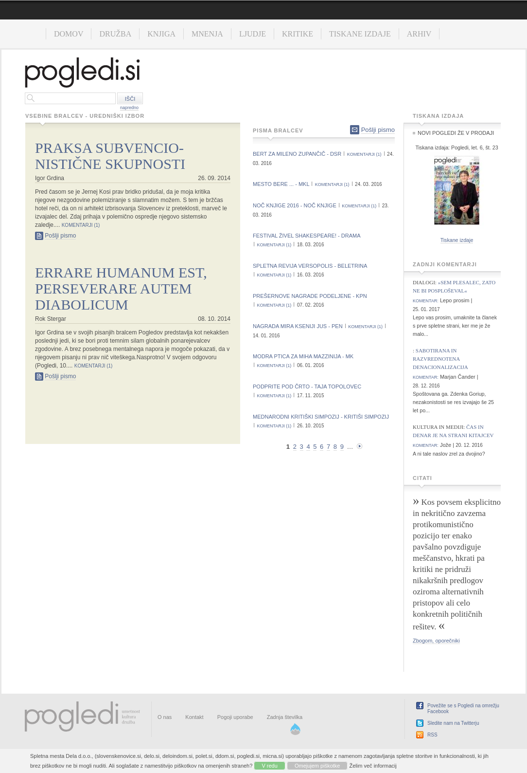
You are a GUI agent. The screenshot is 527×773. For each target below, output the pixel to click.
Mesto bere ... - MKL (281, 184)
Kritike (297, 34)
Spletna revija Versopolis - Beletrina (310, 266)
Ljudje (252, 34)
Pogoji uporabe (235, 717)
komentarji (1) (81, 225)
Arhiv (419, 34)
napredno (129, 107)
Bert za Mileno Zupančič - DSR (297, 154)
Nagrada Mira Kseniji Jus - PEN (298, 326)
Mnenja (207, 34)
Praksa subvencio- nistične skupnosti (110, 156)
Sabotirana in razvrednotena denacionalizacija (440, 359)
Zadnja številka (284, 717)
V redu (269, 766)
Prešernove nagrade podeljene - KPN (310, 296)
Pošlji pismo (60, 235)
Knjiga (161, 34)
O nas (165, 717)
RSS (432, 734)
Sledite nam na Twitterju (453, 723)
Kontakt (194, 717)
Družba (115, 34)
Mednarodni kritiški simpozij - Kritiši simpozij (321, 417)
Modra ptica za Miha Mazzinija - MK (303, 356)
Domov (68, 34)
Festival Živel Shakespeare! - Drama (306, 236)
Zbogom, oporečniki (436, 641)
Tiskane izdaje (360, 34)
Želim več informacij (373, 766)
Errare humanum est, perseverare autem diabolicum (121, 288)
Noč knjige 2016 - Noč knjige (294, 205)
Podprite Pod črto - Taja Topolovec (307, 386)
